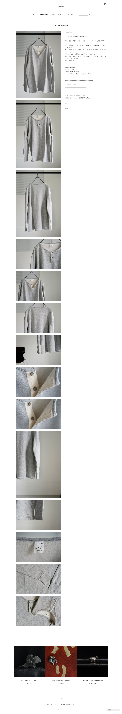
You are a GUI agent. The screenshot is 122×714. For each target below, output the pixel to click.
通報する (67, 108)
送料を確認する (83, 97)
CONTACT (71, 14)
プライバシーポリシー (53, 704)
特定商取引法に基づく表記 (68, 704)
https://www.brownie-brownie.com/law (75, 87)
